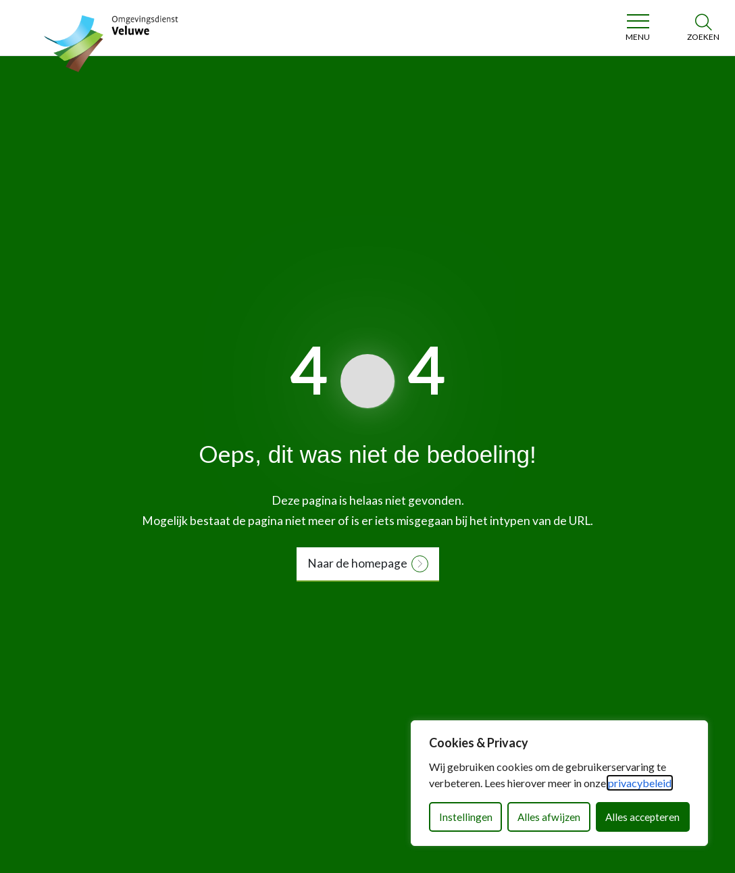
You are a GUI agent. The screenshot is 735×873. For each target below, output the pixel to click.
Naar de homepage (357, 563)
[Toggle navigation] (637, 28)
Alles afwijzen (548, 817)
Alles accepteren (642, 817)
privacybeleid (639, 782)
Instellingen (465, 817)
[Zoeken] (703, 27)
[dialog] (559, 783)
